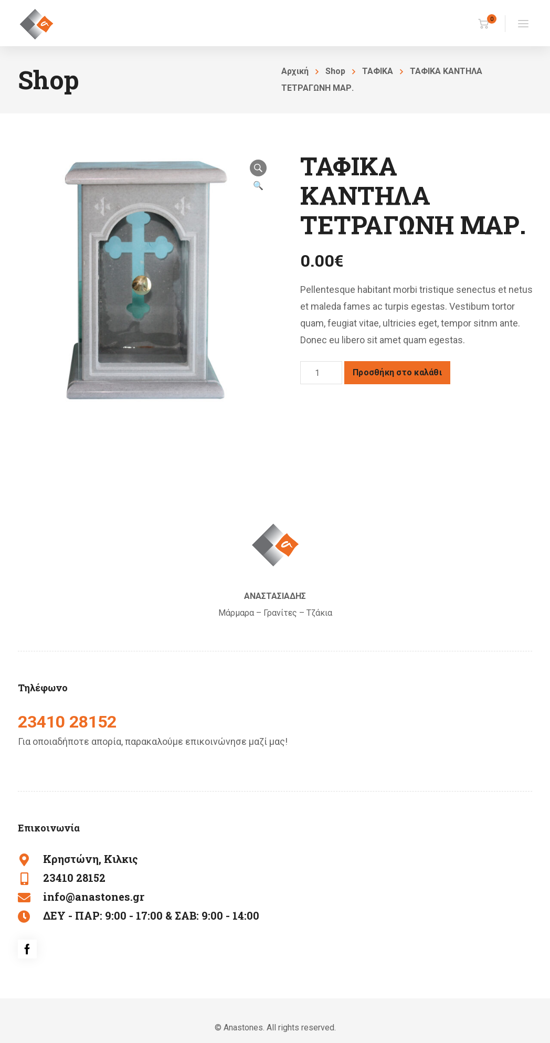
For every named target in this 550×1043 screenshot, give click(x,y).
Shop (335, 71)
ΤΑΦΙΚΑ (377, 71)
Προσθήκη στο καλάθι (397, 372)
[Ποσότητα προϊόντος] (321, 372)
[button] (258, 168)
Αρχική (295, 71)
